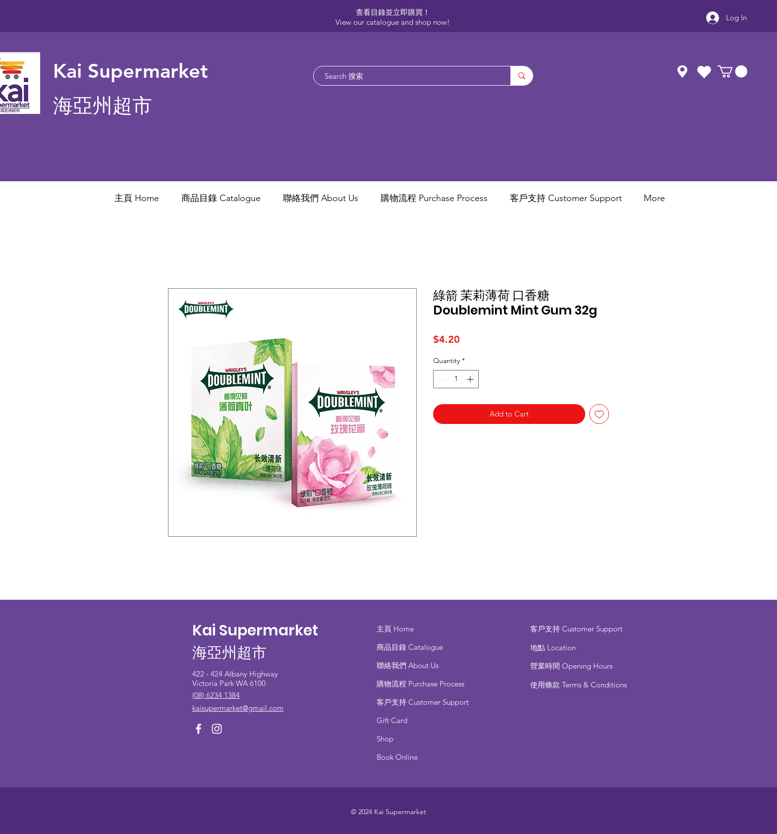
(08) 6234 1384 (216, 695)
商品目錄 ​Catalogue (411, 647)
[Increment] (471, 379)
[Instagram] (216, 728)
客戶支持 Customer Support (423, 702)
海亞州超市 (102, 106)
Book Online (397, 757)
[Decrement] (441, 379)
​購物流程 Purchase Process (420, 683)
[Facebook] (198, 728)
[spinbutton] (456, 379)
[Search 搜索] (407, 75)
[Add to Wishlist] (599, 414)
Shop (385, 738)
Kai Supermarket (130, 71)
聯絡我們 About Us (408, 665)
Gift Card (392, 720)
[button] (732, 71)
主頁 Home (395, 628)
